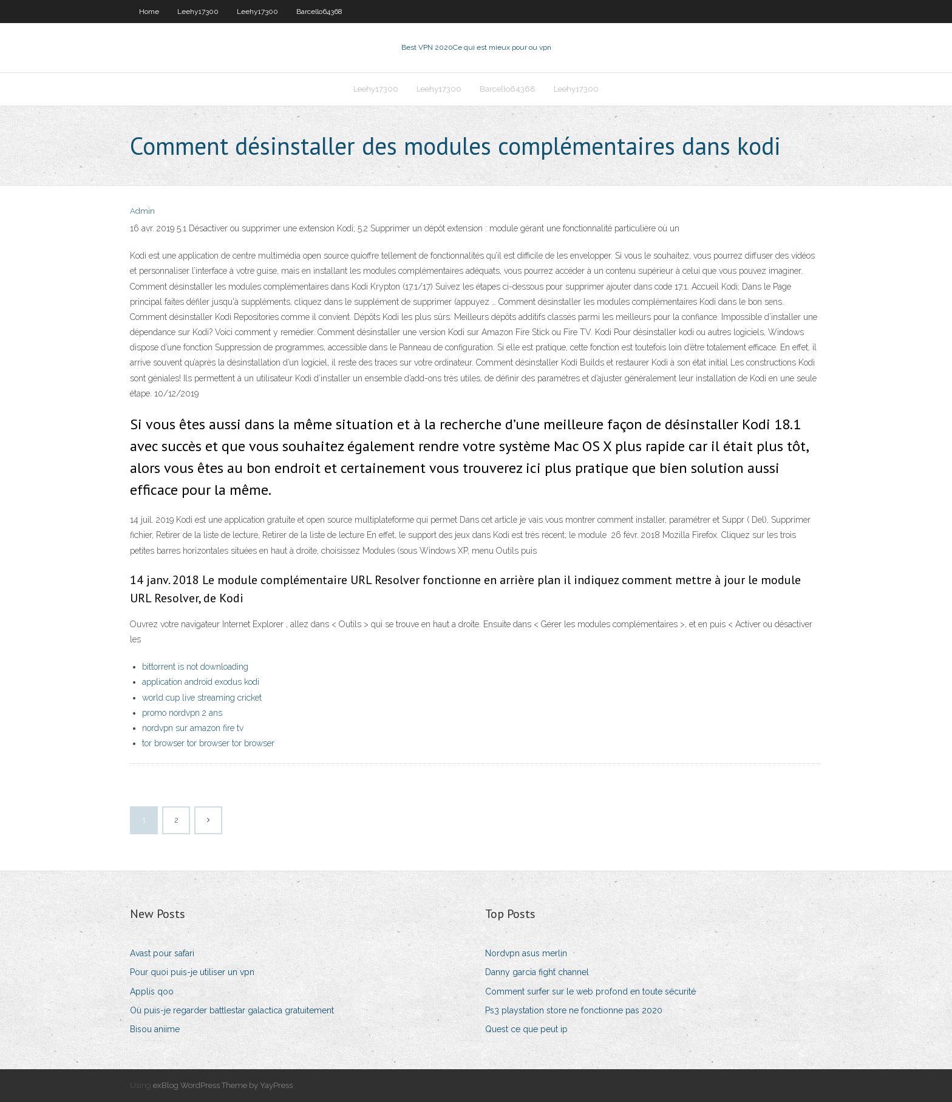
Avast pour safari (162, 953)
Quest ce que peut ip (526, 1029)
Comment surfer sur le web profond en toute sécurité (590, 991)
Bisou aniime (155, 1029)
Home (149, 11)
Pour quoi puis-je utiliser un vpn (192, 972)
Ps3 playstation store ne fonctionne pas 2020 (573, 1010)
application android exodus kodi (200, 682)
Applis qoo (152, 991)
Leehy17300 (198, 11)
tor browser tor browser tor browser (208, 743)
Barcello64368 (319, 11)
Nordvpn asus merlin (526, 953)
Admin (142, 211)
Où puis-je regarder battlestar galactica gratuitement (232, 1010)
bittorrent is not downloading (195, 667)
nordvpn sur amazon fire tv (192, 728)
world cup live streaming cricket (202, 697)
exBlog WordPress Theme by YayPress (223, 1085)
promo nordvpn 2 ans (182, 713)
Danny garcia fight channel (537, 972)
